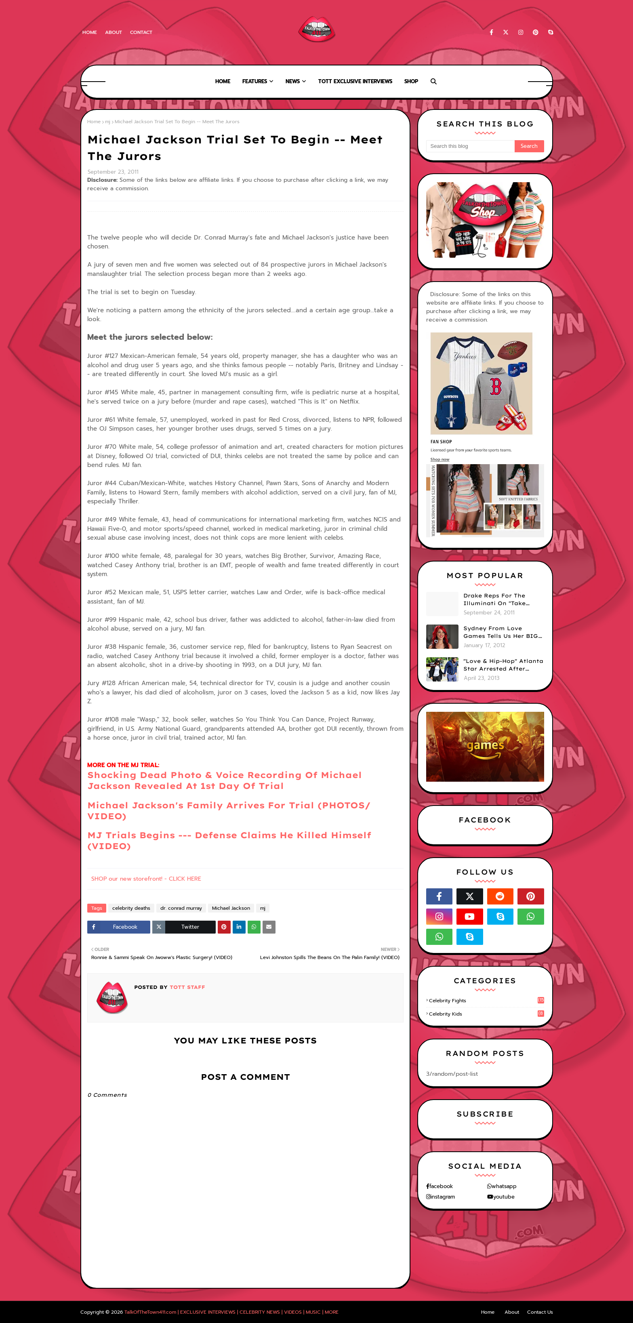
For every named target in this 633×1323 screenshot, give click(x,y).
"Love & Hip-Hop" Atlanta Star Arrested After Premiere (503, 665)
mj (107, 121)
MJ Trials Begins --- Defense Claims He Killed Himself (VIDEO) (229, 840)
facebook (441, 1186)
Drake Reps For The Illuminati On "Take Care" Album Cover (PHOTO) (494, 600)
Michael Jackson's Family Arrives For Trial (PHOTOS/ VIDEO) (229, 810)
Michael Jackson (231, 908)
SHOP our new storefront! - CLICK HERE (146, 879)
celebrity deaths (131, 908)
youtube (504, 1197)
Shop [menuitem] (411, 81)
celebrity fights (486, 1000)
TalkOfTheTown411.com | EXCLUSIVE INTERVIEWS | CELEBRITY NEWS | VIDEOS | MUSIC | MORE (231, 1312)
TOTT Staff (186, 987)
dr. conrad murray (181, 908)
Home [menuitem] (222, 81)
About (113, 32)
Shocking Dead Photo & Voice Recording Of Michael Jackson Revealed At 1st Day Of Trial (224, 780)
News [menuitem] (293, 81)
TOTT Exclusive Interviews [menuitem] (355, 81)
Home (89, 32)
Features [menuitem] (254, 81)
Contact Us (540, 1312)
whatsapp (504, 1186)
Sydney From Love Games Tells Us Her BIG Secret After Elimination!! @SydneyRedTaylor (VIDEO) (500, 632)
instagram (443, 1197)
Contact (141, 32)
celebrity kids (486, 1014)
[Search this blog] (470, 146)
